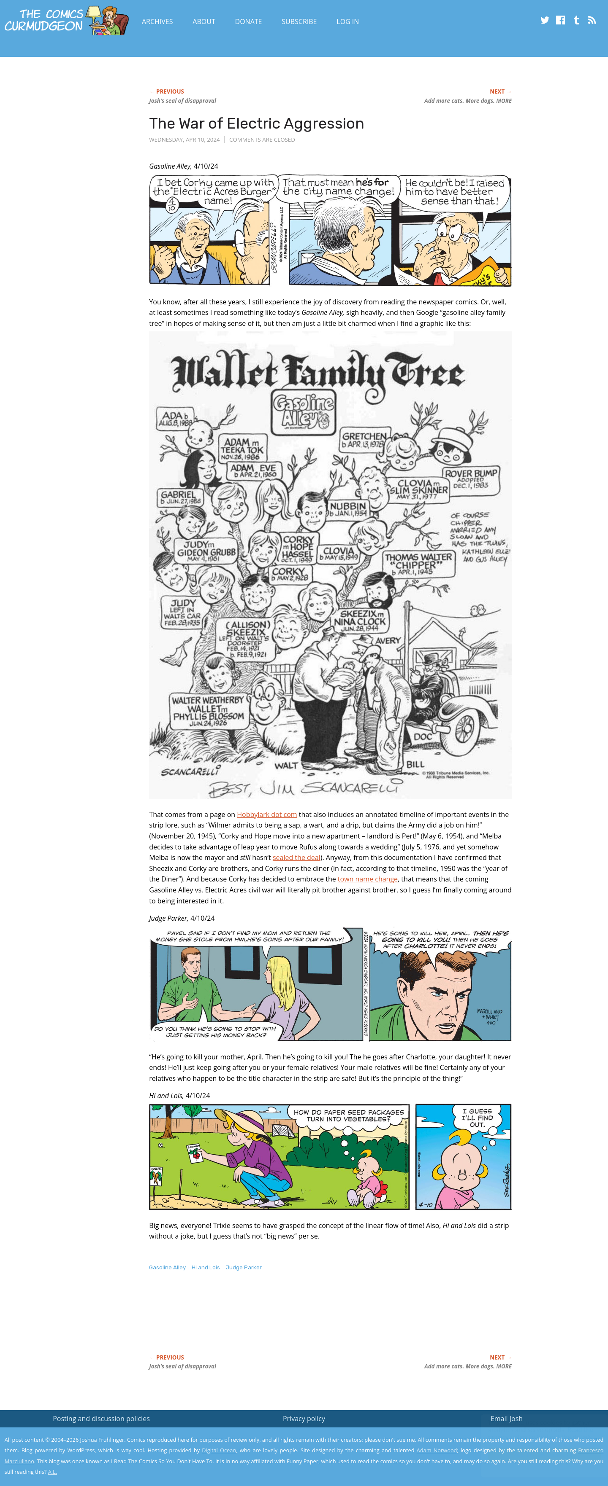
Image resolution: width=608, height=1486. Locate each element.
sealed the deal (296, 857)
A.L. (52, 1471)
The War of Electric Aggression (256, 123)
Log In (348, 21)
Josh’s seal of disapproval (182, 101)
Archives (157, 21)
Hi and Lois (206, 1267)
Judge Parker (244, 1267)
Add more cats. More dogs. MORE (468, 101)
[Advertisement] (302, 1322)
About (204, 21)
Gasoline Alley (167, 1267)
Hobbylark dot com (267, 814)
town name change (368, 879)
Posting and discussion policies (101, 1418)
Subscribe (299, 21)
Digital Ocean (219, 1450)
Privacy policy (304, 1418)
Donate (248, 21)
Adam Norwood (437, 1450)
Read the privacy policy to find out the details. (533, 1433)
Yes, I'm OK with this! (536, 1454)
